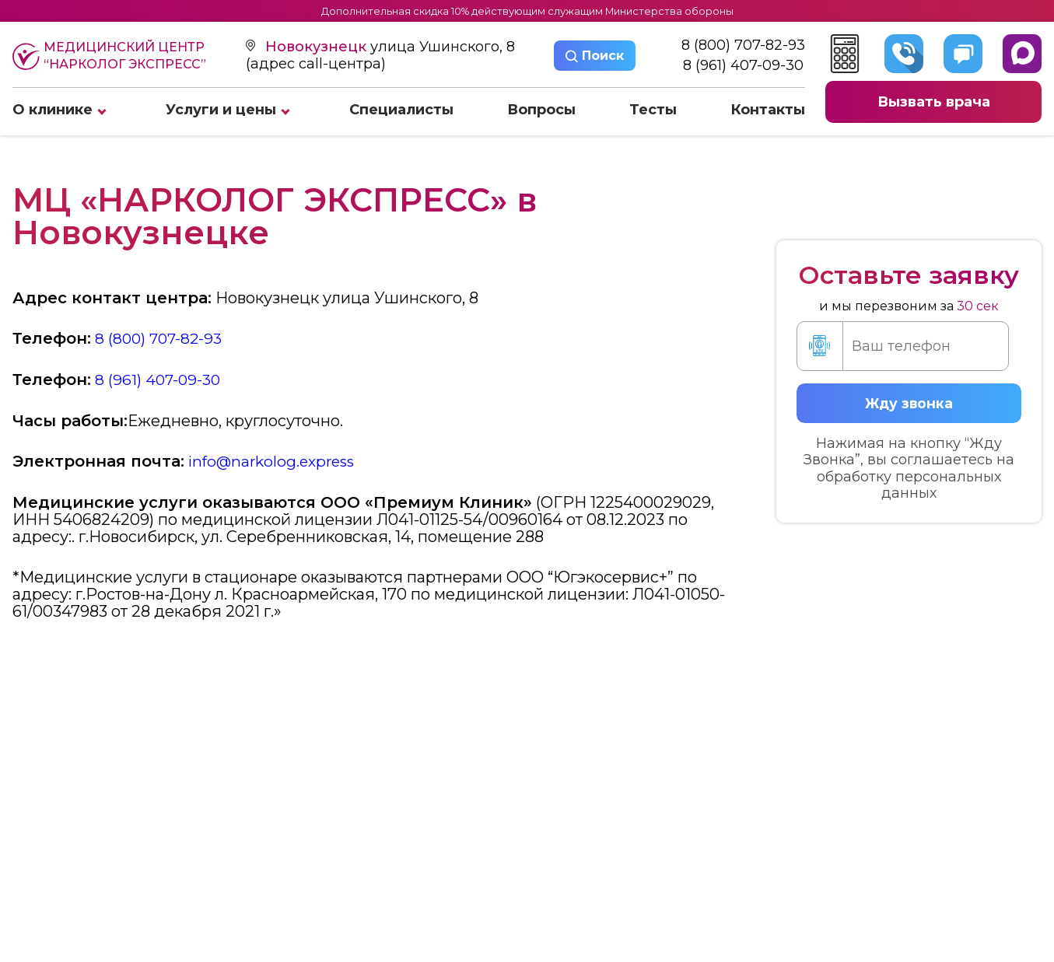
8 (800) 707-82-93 (743, 46)
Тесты (653, 110)
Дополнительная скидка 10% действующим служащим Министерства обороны (527, 11)
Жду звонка (908, 402)
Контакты (767, 110)
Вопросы (541, 110)
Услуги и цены (221, 110)
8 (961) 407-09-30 (743, 66)
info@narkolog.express (275, 460)
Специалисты (401, 110)
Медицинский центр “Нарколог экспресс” (109, 56)
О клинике (52, 110)
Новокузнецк (317, 47)
